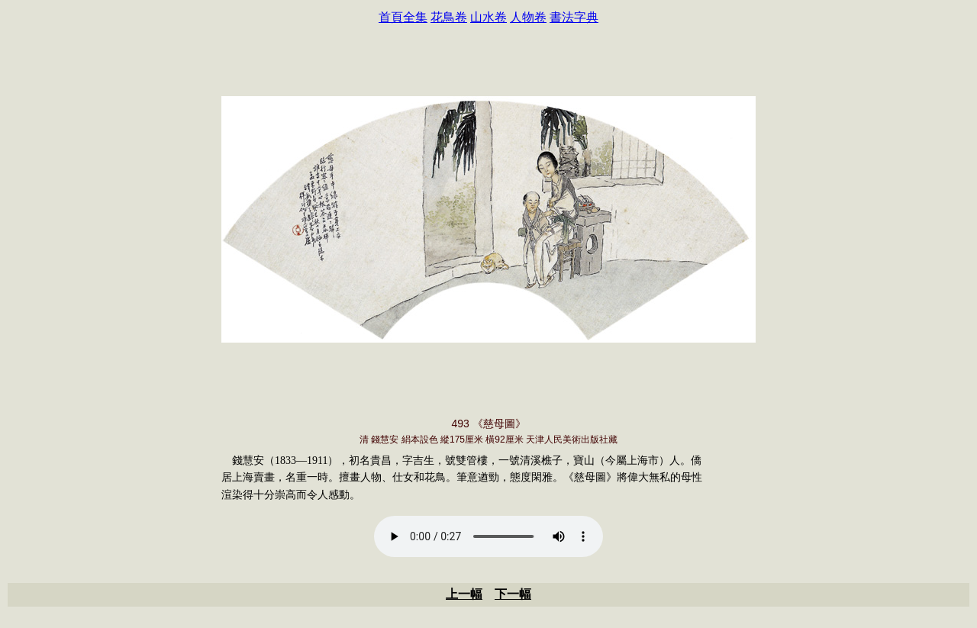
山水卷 (488, 17)
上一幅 (464, 594)
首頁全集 (403, 17)
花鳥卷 (448, 17)
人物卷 (528, 17)
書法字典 (574, 17)
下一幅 (513, 594)
